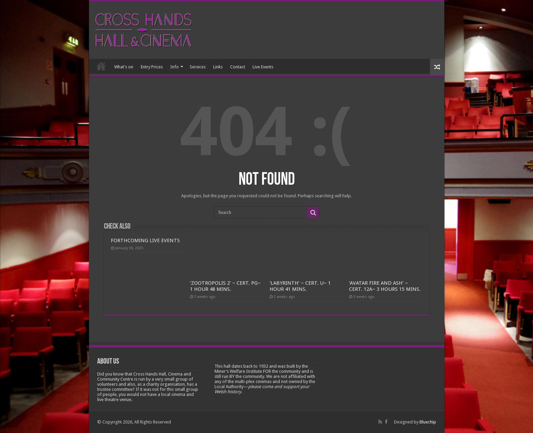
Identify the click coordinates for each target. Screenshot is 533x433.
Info (174, 66)
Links (218, 66)
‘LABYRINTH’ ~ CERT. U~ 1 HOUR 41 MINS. (300, 286)
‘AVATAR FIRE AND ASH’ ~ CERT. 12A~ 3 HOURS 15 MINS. (384, 286)
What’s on (123, 66)
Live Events (263, 66)
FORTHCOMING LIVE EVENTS (145, 240)
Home (101, 66)
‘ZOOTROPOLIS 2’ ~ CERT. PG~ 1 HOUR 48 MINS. (225, 286)
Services (198, 66)
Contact (237, 66)
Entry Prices (152, 66)
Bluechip (427, 421)
